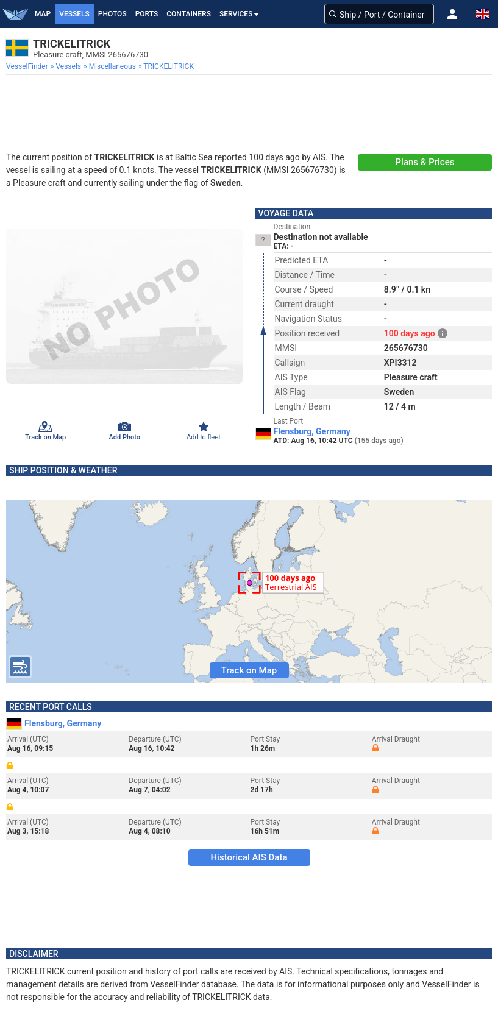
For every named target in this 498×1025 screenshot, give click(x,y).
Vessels (74, 14)
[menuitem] (28, 66)
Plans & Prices (425, 162)
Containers (188, 14)
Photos (112, 14)
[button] (452, 14)
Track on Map (249, 670)
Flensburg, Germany (312, 431)
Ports (146, 14)
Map (43, 14)
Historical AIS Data (248, 857)
